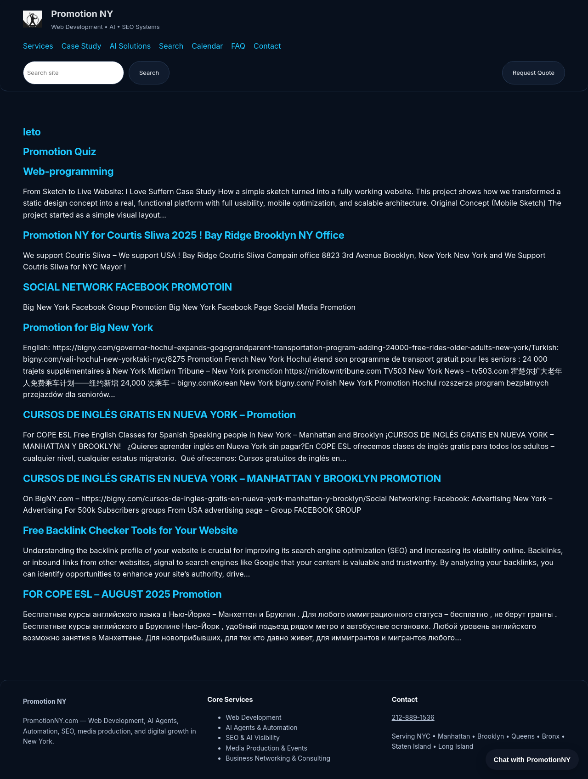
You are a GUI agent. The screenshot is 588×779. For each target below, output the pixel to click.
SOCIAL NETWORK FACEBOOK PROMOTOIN (127, 287)
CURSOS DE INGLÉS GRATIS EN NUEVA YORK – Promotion (159, 414)
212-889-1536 (413, 717)
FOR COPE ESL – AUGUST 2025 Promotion (122, 594)
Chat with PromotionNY (532, 759)
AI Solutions (130, 45)
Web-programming (68, 171)
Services (38, 45)
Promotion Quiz (59, 151)
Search (171, 45)
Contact (267, 45)
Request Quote (533, 72)
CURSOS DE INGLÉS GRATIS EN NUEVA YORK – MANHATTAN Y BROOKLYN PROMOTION (232, 478)
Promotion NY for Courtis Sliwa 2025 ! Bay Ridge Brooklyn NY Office (183, 235)
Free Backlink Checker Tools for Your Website (130, 530)
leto (32, 132)
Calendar (207, 45)
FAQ (238, 45)
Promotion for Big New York (88, 327)
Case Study (82, 45)
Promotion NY (82, 13)
